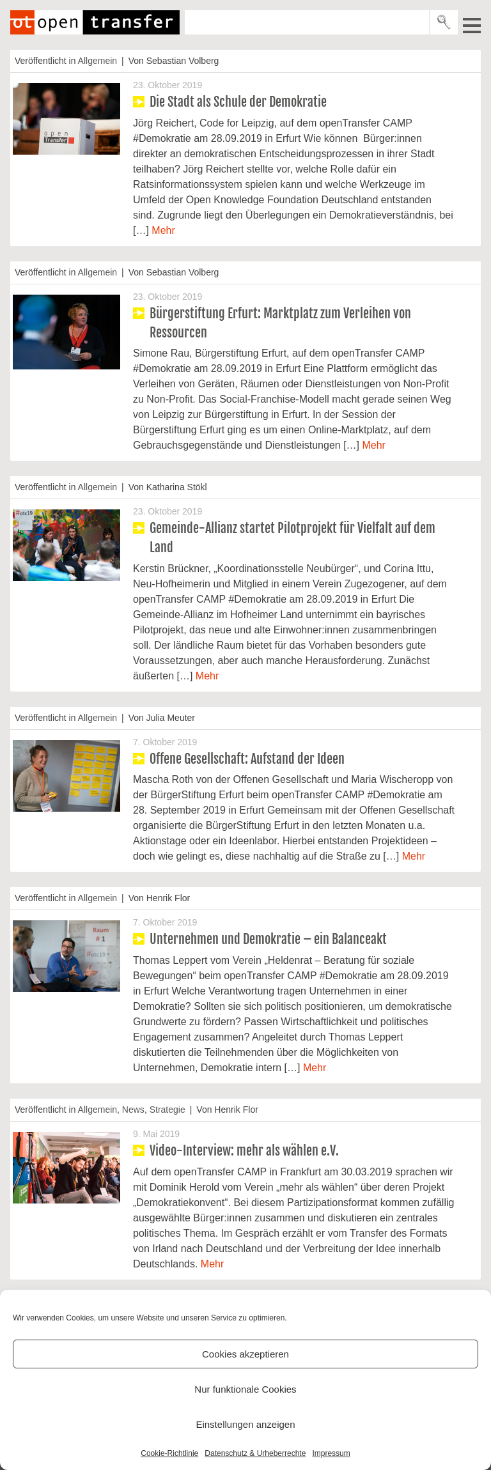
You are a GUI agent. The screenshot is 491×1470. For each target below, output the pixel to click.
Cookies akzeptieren (245, 1354)
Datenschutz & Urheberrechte (255, 1453)
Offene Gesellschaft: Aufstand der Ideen (247, 759)
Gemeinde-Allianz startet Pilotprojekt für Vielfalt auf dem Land (292, 537)
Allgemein (97, 61)
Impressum (331, 1453)
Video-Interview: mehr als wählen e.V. (244, 1151)
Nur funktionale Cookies (245, 1389)
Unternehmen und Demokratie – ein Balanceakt (268, 939)
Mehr (163, 230)
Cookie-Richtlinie (169, 1453)
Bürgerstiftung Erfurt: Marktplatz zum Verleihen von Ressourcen (280, 323)
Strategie (167, 1109)
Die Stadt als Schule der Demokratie (238, 102)
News (133, 1109)
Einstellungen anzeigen (245, 1424)
